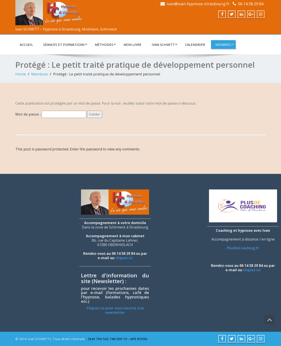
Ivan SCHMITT (165, 44)
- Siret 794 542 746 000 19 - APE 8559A (116, 339)
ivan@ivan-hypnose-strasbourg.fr (198, 3)
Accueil (26, 44)
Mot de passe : (50, 114)
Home (20, 74)
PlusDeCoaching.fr (243, 248)
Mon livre (132, 44)
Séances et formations (65, 44)
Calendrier (195, 44)
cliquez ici (124, 257)
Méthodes (105, 44)
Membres (224, 44)
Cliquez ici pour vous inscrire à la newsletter (115, 310)
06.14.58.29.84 (250, 3)
